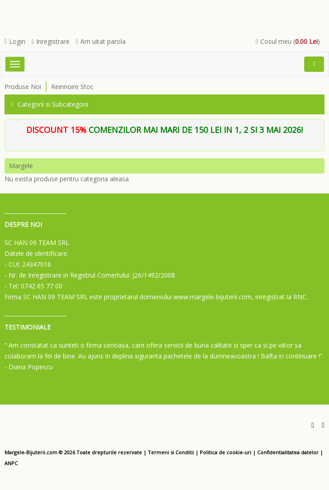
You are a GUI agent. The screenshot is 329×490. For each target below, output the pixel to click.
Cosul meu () (288, 41)
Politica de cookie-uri (225, 452)
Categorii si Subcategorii (49, 104)
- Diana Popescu (29, 367)
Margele (21, 165)
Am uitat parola (101, 41)
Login (15, 41)
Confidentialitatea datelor (288, 452)
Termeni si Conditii (171, 452)
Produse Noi (23, 86)
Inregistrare (51, 41)
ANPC (11, 463)
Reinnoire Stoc (72, 86)
